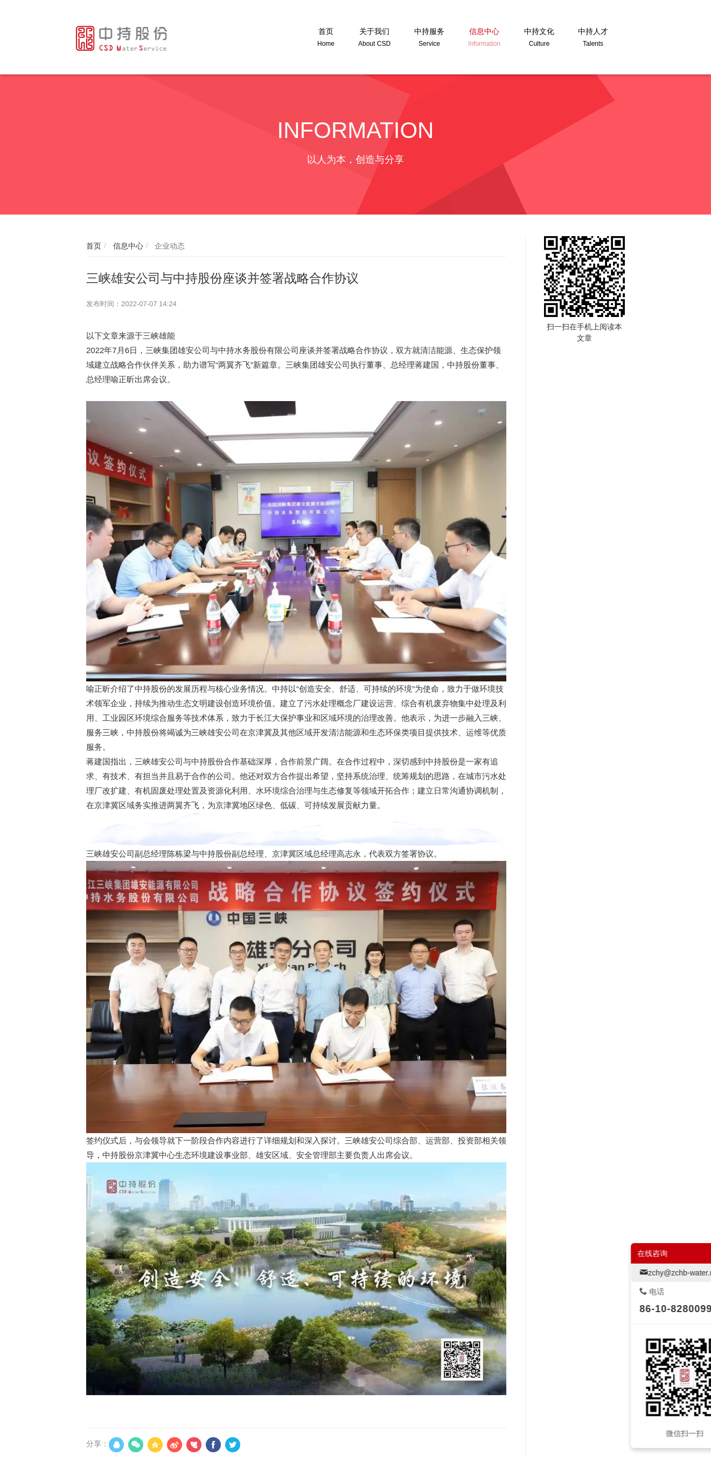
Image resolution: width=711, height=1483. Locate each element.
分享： (97, 1443)
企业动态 (168, 246)
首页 (93, 246)
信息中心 (127, 246)
